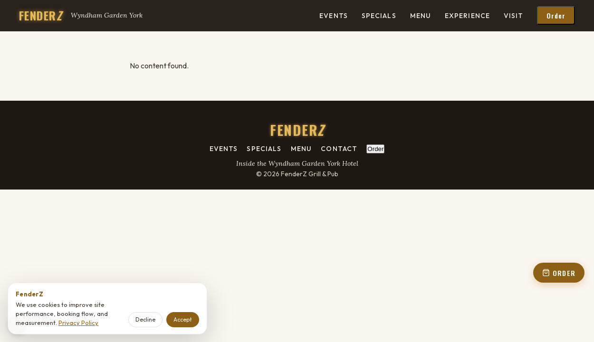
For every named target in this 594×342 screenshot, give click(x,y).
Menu (420, 15)
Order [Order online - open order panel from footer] (375, 148)
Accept (182, 319)
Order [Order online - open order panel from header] (556, 15)
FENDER (40, 15)
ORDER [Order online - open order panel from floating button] (558, 273)
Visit (514, 15)
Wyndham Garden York (107, 15)
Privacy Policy (78, 322)
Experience (467, 15)
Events (333, 15)
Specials (379, 15)
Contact (339, 148)
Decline (145, 319)
